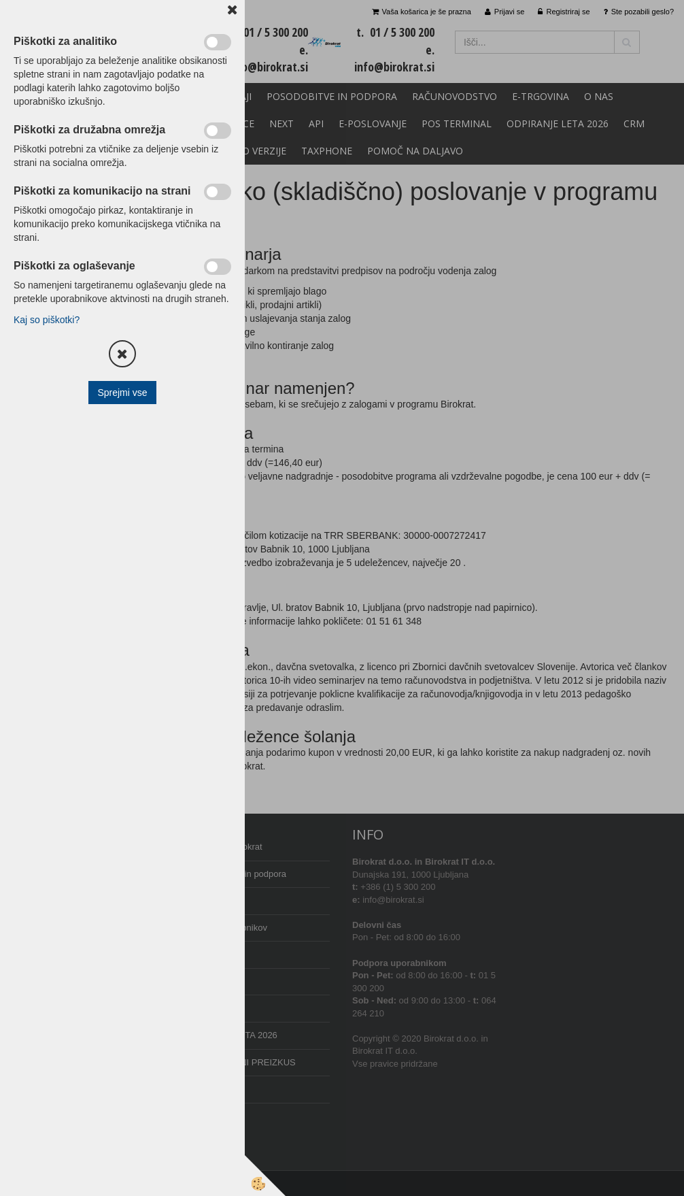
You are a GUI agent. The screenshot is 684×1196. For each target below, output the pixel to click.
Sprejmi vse (122, 392)
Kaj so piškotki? (47, 319)
